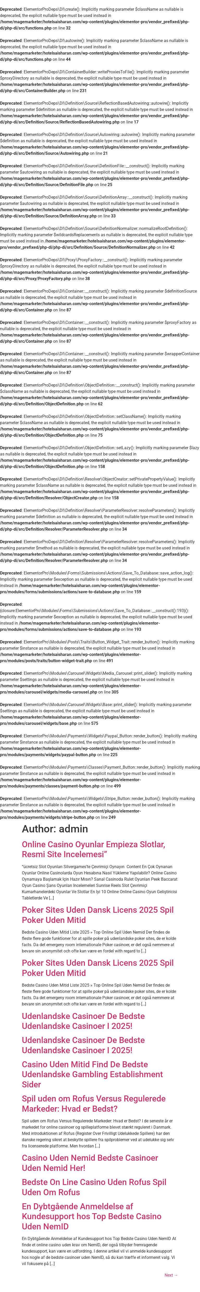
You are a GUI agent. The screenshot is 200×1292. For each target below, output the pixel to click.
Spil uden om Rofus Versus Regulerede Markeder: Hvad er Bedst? (94, 1103)
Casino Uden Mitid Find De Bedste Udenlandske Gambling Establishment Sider (92, 1074)
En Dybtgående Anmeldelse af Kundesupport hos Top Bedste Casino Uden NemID (91, 1216)
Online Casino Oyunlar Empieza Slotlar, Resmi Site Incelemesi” (93, 849)
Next (171, 1275)
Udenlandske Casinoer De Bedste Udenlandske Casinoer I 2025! (83, 1021)
